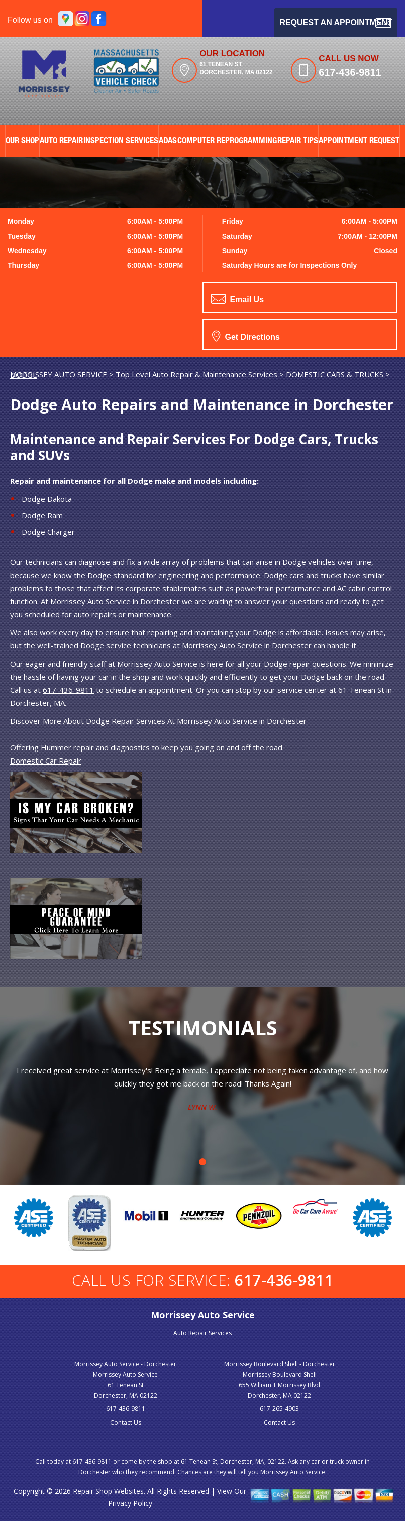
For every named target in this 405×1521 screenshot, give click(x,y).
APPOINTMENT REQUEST (359, 141)
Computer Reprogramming (227, 141)
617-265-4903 (279, 1408)
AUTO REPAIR (61, 141)
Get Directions (246, 335)
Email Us (237, 299)
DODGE (23, 375)
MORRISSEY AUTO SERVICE (58, 374)
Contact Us (125, 1422)
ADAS (168, 141)
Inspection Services (120, 141)
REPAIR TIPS (297, 141)
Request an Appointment (335, 23)
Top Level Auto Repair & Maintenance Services (196, 374)
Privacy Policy (130, 1503)
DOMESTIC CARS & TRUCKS (334, 374)
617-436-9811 (350, 72)
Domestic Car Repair (45, 760)
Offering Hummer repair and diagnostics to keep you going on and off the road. (147, 747)
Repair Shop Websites (108, 1491)
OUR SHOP (22, 141)
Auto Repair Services (202, 1333)
